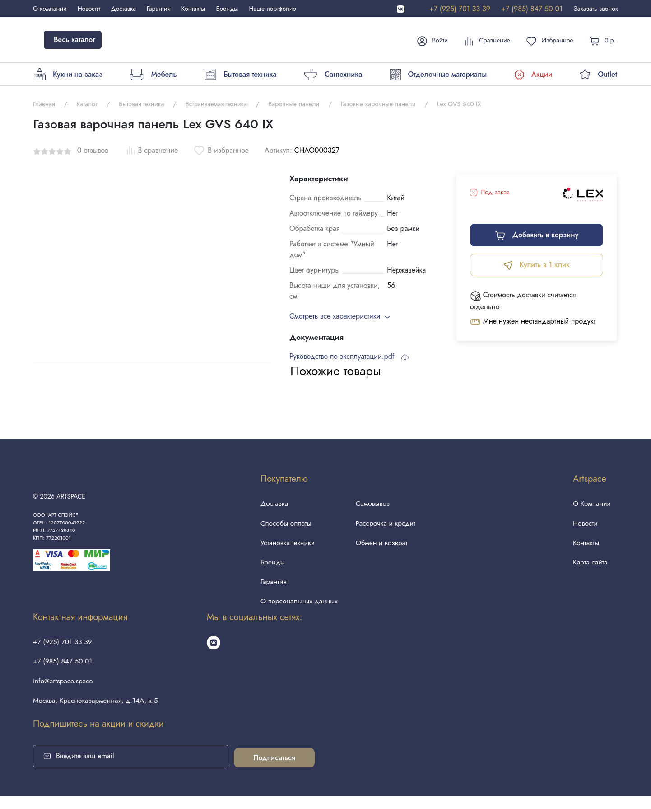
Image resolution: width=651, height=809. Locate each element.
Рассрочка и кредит (386, 524)
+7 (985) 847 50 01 (532, 9)
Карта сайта (589, 566)
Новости (89, 8)
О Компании (591, 504)
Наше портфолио (272, 8)
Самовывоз (373, 504)
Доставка (123, 8)
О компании (50, 8)
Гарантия (158, 8)
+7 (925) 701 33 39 (459, 9)
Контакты (193, 8)
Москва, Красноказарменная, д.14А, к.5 (98, 712)
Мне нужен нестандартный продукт (532, 321)
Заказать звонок (595, 8)
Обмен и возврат (382, 545)
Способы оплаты (283, 524)
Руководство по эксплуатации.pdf (349, 356)
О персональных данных (297, 607)
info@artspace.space (64, 691)
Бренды (227, 8)
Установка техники (285, 545)
